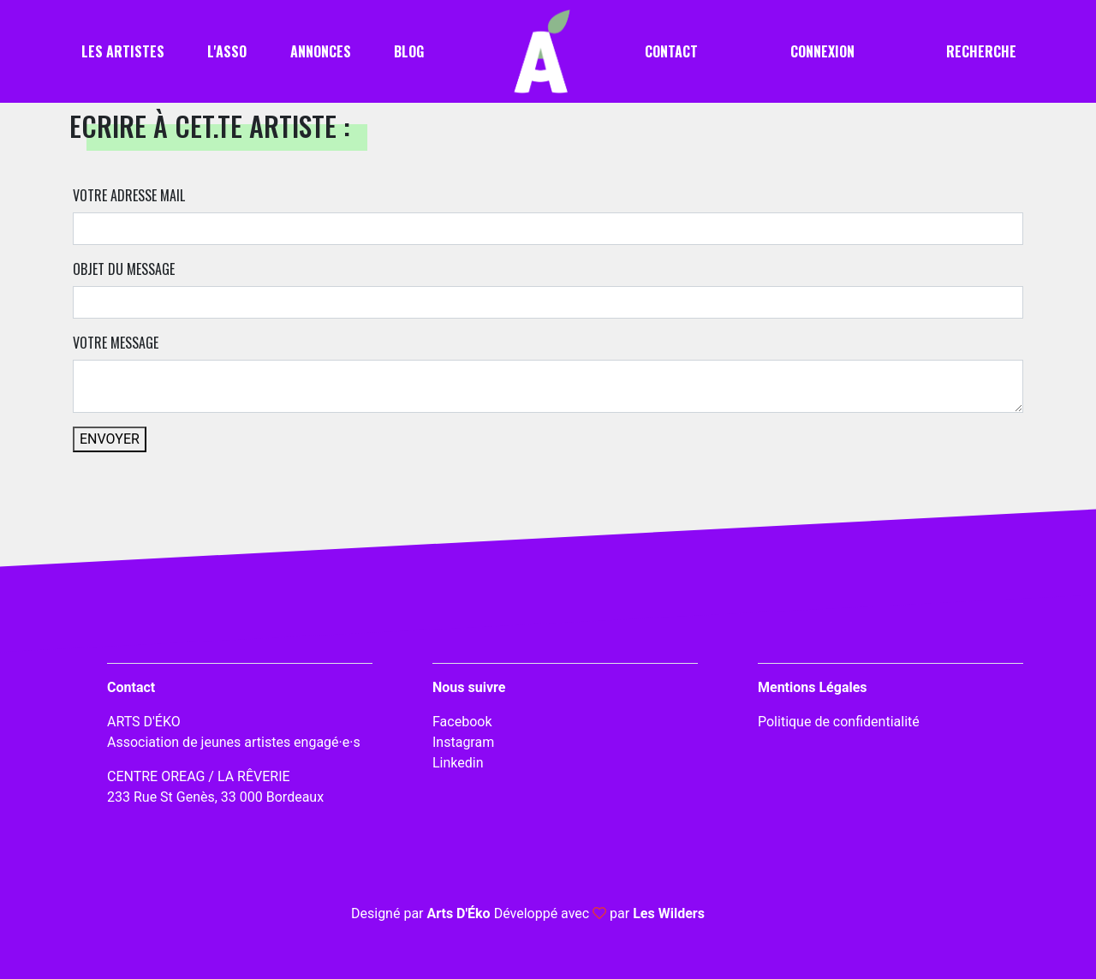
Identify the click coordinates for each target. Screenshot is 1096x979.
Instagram (463, 742)
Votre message (115, 342)
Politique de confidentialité (839, 721)
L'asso (227, 51)
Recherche (981, 51)
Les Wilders (669, 913)
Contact (671, 51)
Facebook (461, 721)
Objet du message (124, 269)
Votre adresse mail (129, 195)
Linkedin (458, 763)
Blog (409, 51)
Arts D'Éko (458, 913)
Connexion (822, 51)
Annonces (320, 51)
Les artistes (122, 51)
